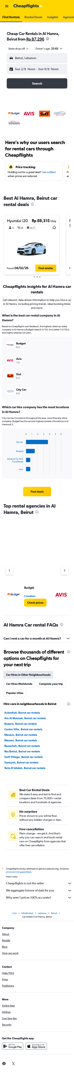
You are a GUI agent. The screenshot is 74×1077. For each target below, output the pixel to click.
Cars (14, 913)
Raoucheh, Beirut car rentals (22, 745)
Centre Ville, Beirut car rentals (23, 729)
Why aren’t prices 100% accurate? (39, 897)
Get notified (48, 172)
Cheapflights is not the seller (39, 883)
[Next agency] (64, 571)
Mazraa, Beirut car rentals (20, 740)
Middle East (27, 913)
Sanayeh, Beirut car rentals (21, 762)
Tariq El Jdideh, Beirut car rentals (24, 768)
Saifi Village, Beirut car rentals (23, 757)
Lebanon (42, 913)
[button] (6, 6)
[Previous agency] (9, 571)
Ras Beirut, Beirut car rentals (22, 751)
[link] (37, 491)
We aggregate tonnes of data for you (39, 890)
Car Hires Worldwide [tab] (19, 683)
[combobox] (19, 49)
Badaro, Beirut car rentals (20, 723)
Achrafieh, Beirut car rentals (22, 712)
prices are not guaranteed (18, 872)
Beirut (54, 913)
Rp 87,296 (35, 39)
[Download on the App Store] (36, 1046)
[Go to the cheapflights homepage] (28, 6)
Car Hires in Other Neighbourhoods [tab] (28, 674)
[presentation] (47, 39)
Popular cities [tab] (14, 692)
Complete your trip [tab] (51, 683)
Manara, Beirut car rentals (20, 734)
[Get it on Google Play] (12, 1046)
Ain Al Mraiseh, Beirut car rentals (25, 718)
